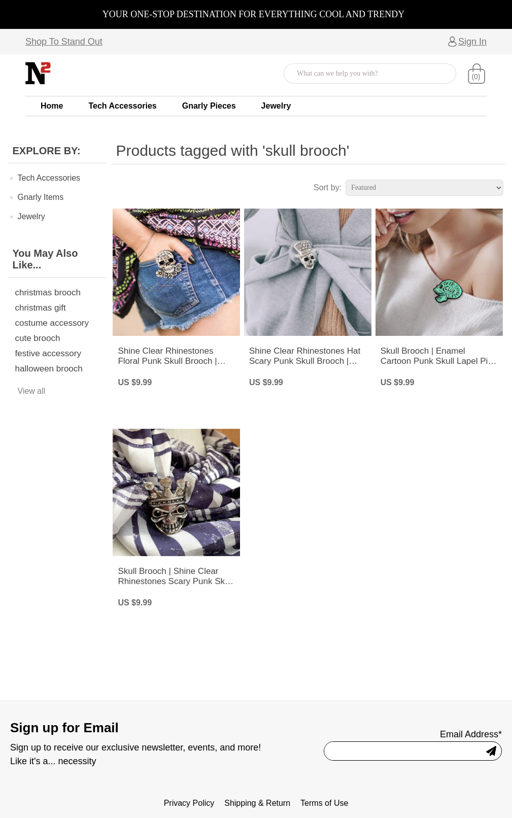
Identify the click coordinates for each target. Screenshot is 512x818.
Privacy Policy (189, 803)
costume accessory (52, 323)
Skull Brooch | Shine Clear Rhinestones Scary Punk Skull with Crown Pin (175, 576)
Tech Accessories (122, 105)
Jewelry (276, 105)
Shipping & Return (257, 803)
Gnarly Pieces (209, 105)
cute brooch (37, 338)
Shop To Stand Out (64, 42)
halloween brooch (49, 368)
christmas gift (40, 308)
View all (32, 391)
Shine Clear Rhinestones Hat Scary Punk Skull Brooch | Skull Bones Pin (304, 356)
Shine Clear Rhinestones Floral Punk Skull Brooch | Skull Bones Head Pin (167, 356)
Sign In (472, 42)
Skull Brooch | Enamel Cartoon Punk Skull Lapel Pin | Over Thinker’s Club (439, 356)
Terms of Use (324, 803)
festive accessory (48, 353)
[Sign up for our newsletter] (400, 751)
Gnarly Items (41, 197)
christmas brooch (48, 292)
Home (52, 105)
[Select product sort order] (424, 188)
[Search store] (360, 73)
